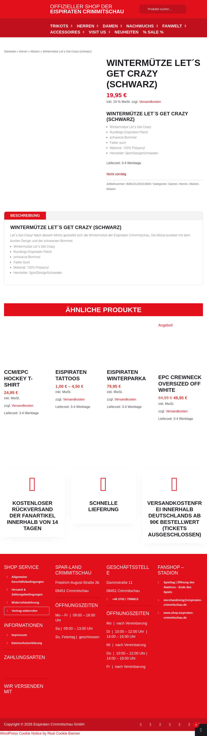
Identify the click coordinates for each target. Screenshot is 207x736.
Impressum (19, 635)
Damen (110, 26)
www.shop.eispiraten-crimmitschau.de (178, 615)
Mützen (35, 51)
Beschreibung (25, 216)
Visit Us (97, 32)
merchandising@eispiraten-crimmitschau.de (183, 602)
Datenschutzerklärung (27, 643)
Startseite (10, 51)
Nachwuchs (140, 26)
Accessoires (65, 32)
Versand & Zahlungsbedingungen (27, 592)
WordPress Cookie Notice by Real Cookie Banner (40, 733)
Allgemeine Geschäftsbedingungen (28, 579)
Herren (85, 26)
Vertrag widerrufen (24, 610)
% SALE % (153, 32)
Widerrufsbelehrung (25, 602)
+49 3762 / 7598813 (125, 599)
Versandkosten (150, 101)
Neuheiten (126, 32)
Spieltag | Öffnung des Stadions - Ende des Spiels (179, 587)
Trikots (59, 26)
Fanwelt (172, 26)
